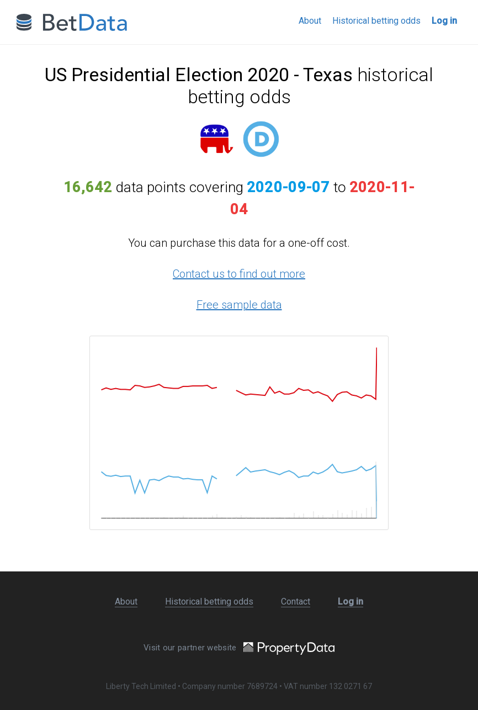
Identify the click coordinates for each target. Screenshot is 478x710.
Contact (295, 601)
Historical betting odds (376, 20)
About (310, 20)
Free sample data (239, 304)
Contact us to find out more (239, 273)
